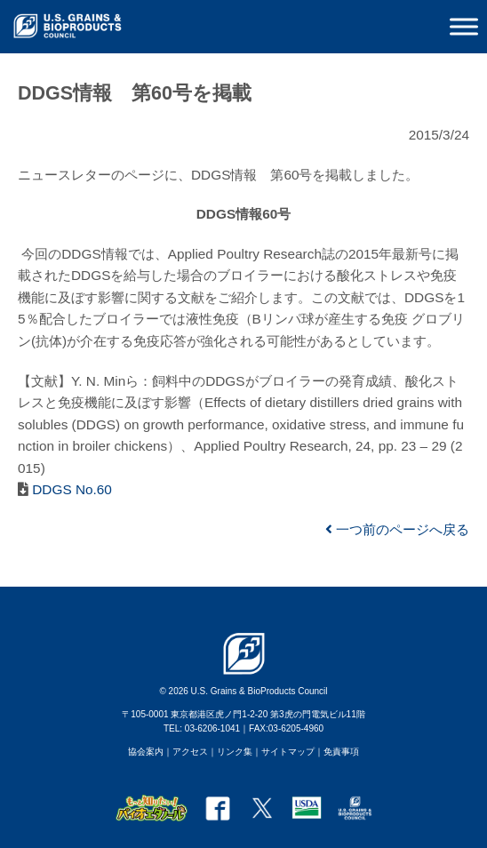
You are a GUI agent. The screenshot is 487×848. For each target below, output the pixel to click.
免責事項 (341, 751)
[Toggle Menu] (464, 26)
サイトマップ (288, 751)
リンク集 (234, 751)
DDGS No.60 (70, 489)
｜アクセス (186, 751)
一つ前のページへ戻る (397, 529)
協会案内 (146, 751)
